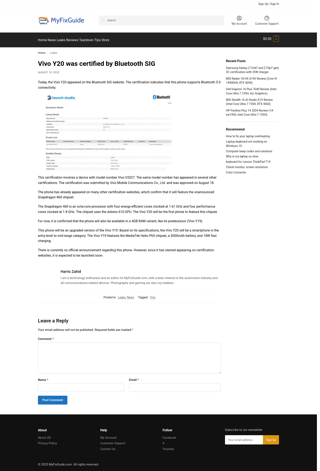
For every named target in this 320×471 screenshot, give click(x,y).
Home (41, 50)
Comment (46, 336)
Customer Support (267, 20)
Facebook (169, 435)
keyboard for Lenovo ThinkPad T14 (248, 159)
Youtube (168, 446)
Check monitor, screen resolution (247, 164)
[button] (271, 39)
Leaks (121, 295)
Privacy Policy (47, 441)
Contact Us (108, 446)
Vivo (153, 295)
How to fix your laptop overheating (248, 134)
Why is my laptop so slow (242, 154)
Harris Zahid (71, 269)
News (130, 295)
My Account (239, 20)
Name (43, 377)
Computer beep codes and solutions (249, 148)
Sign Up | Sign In (268, 4)
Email (134, 377)
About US (44, 435)
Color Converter (236, 170)
